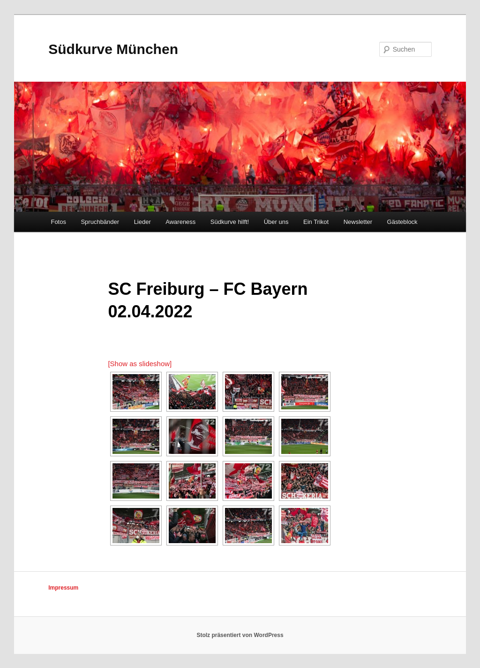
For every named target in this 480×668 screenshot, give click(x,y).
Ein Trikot (316, 221)
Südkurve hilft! (229, 221)
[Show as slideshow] (140, 364)
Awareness (180, 221)
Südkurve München (113, 49)
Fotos (58, 221)
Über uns (276, 221)
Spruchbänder (100, 221)
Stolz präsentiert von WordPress (239, 635)
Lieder (142, 221)
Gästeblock (402, 221)
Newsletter (358, 221)
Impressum (63, 587)
